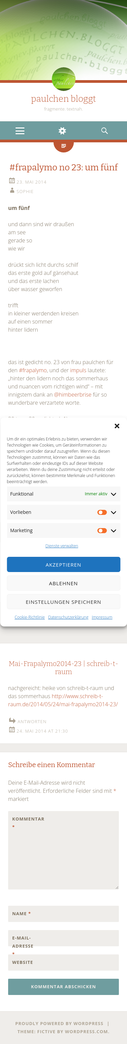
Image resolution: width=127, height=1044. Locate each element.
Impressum (102, 617)
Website (22, 962)
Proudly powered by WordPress (59, 1023)
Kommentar (26, 823)
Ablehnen (63, 583)
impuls (79, 370)
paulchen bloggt (63, 99)
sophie (25, 191)
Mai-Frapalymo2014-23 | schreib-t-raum (63, 668)
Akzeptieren (63, 564)
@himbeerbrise (72, 394)
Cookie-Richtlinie (30, 617)
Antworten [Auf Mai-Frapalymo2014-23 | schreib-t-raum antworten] (32, 721)
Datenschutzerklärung (68, 617)
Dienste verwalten (61, 546)
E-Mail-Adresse (23, 946)
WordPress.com (86, 1031)
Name (21, 913)
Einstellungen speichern (63, 601)
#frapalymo (33, 370)
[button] (116, 426)
